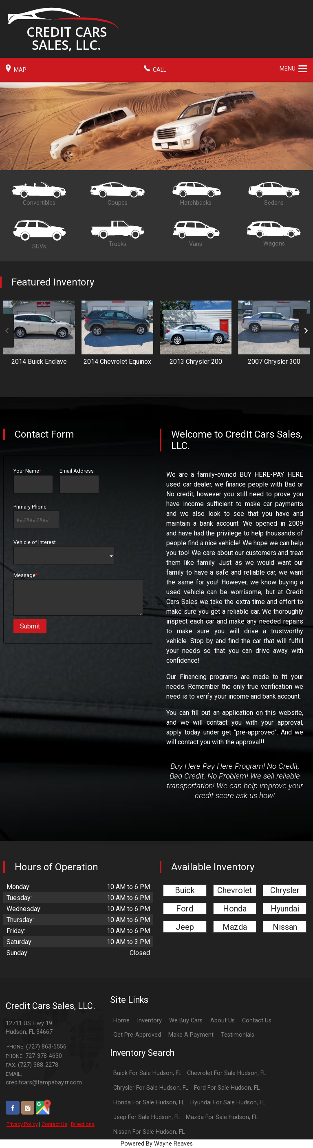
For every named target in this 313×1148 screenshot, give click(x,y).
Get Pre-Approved (137, 1034)
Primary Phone (36, 516)
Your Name (33, 480)
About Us (222, 1020)
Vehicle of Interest (64, 551)
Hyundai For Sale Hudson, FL (227, 1102)
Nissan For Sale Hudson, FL (149, 1131)
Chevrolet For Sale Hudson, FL (226, 1073)
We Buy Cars (186, 1020)
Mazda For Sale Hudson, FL (222, 1117)
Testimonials (237, 1034)
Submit (30, 626)
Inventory (149, 1020)
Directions (83, 1124)
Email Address (79, 480)
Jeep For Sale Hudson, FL (146, 1117)
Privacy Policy (22, 1124)
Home (121, 1020)
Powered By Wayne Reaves (157, 1143)
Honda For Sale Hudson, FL (149, 1102)
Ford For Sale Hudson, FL (227, 1087)
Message (78, 594)
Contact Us (54, 1124)
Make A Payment (191, 1034)
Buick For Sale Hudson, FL (147, 1073)
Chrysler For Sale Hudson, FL (150, 1087)
